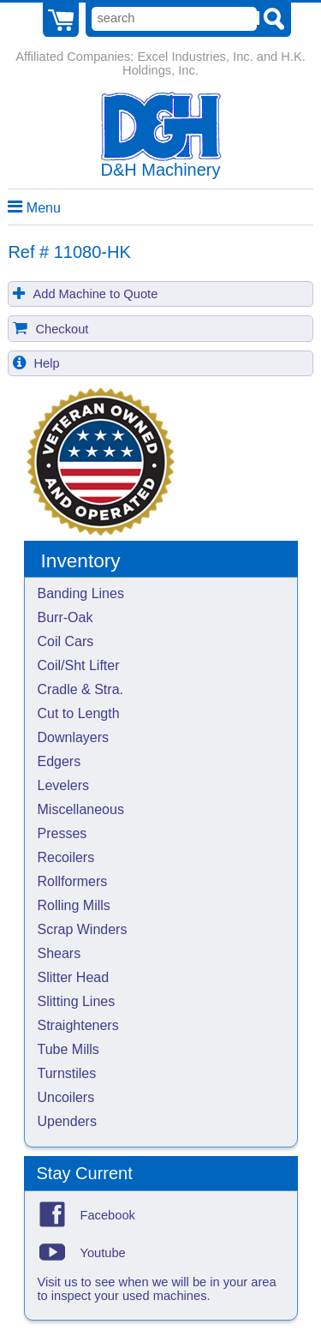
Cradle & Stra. (80, 689)
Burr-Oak (65, 617)
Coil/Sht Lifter (79, 665)
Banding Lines (81, 593)
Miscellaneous (81, 809)
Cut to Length (79, 713)
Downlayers (74, 737)
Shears (59, 953)
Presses (62, 833)
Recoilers (66, 857)
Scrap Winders (83, 929)
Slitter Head (74, 977)
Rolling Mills (74, 905)
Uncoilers (66, 1097)
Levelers (63, 785)
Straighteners (78, 1025)
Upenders (67, 1121)
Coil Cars (66, 641)
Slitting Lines (77, 1001)
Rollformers (73, 881)
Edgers (59, 761)
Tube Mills (68, 1049)
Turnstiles (67, 1073)
